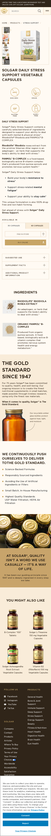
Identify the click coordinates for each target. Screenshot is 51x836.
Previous (7, 30)
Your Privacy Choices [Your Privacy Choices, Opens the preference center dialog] (25, 831)
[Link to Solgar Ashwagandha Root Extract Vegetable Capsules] (13, 658)
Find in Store (23, 234)
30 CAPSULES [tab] (14, 226)
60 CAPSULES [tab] (37, 226)
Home (4, 23)
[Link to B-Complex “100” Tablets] (13, 623)
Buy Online (23, 242)
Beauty (31, 724)
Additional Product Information (25, 274)
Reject (25, 823)
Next (7, 62)
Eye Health (33, 744)
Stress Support (35, 716)
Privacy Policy (11, 748)
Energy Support (36, 720)
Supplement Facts (25, 265)
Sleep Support (35, 712)
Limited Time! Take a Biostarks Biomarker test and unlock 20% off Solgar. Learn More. (23, 3)
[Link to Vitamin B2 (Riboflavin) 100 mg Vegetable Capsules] (38, 658)
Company (9, 729)
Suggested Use (25, 258)
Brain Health (34, 740)
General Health (35, 697)
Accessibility (10, 768)
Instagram (10, 700)
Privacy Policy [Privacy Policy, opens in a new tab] (37, 810)
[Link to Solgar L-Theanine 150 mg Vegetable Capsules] (38, 624)
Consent (25, 815)
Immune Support (36, 708)
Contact (8, 733)
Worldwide (9, 764)
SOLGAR (9, 721)
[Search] (39, 11)
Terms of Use (10, 752)
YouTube (10, 704)
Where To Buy (11, 745)
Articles (8, 741)
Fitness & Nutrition (37, 728)
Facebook (10, 696)
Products (15, 23)
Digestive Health (36, 736)
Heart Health (34, 732)
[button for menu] (47, 11)
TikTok (9, 708)
